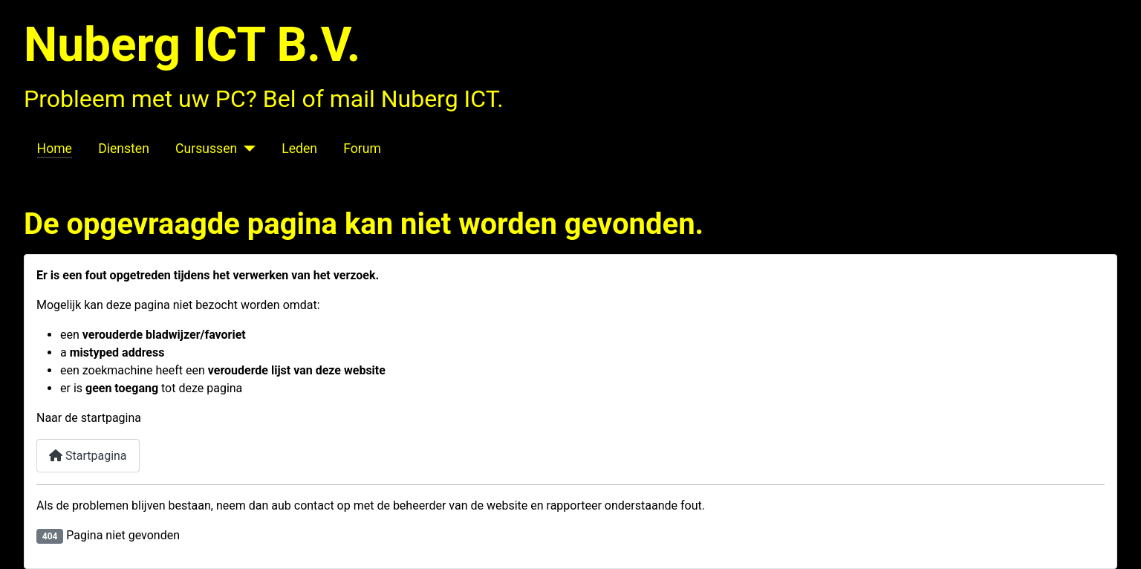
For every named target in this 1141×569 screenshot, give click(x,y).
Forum (362, 148)
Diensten (123, 148)
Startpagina (88, 456)
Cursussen (206, 148)
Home (54, 148)
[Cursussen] (246, 148)
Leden (299, 148)
